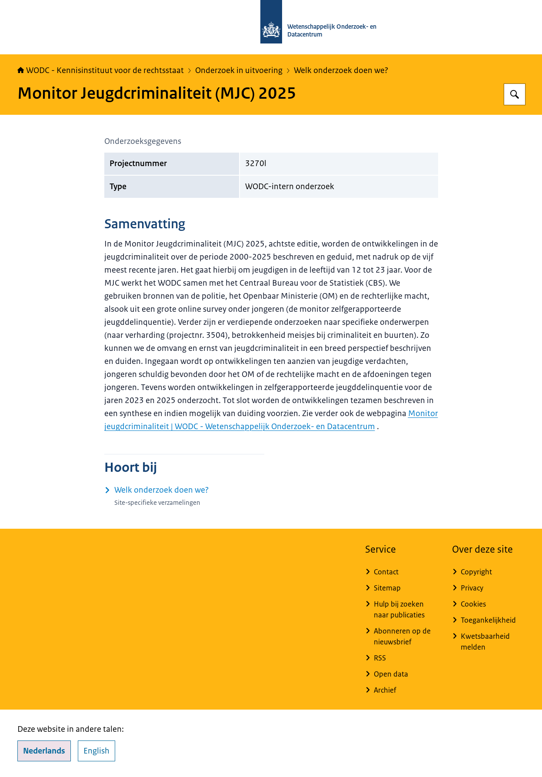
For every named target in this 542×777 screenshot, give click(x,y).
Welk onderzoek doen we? (341, 70)
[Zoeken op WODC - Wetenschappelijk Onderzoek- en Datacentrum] (514, 94)
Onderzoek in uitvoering (239, 70)
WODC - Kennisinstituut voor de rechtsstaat (100, 70)
